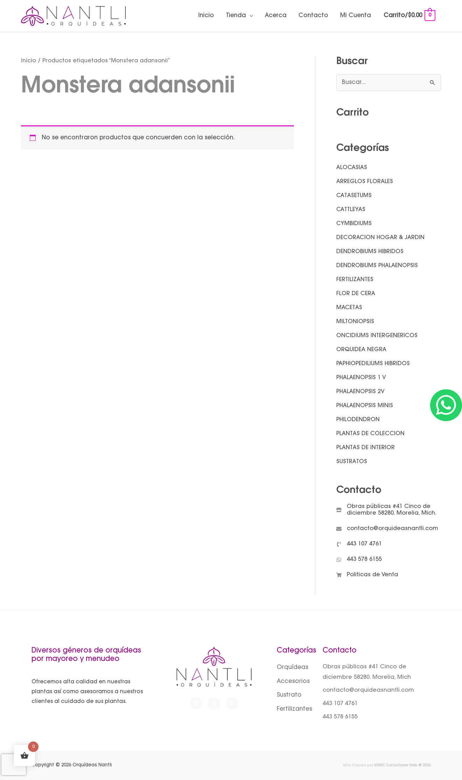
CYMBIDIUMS (354, 224)
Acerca (276, 16)
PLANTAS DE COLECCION (370, 434)
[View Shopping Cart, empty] (409, 16)
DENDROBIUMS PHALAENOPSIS (377, 266)
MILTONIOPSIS (355, 322)
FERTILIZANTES (354, 280)
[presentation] (13, 764)
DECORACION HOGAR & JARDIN (380, 238)
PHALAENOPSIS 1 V (361, 378)
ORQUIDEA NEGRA (361, 350)
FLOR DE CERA (355, 294)
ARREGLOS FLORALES (364, 181)
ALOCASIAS (351, 167)
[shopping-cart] (367, 575)
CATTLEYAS (350, 210)
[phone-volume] (359, 544)
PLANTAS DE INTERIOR (365, 448)
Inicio (206, 16)
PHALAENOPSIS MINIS (364, 406)
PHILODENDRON (358, 420)
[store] (388, 510)
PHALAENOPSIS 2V (360, 392)
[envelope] (387, 528)
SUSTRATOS (351, 462)
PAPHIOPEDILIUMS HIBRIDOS (373, 364)
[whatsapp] (359, 559)
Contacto (313, 16)
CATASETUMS (354, 196)
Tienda (236, 16)
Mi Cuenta (355, 16)
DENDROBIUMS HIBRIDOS (370, 252)
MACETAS (349, 308)
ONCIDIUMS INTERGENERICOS (377, 336)
